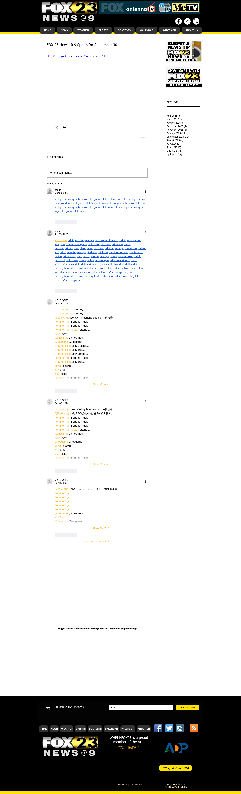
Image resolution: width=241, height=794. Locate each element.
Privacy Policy (124, 784)
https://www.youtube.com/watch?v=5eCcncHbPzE (76, 56)
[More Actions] (146, 191)
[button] (64, 30)
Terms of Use (136, 784)
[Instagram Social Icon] (180, 728)
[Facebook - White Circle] (178, 21)
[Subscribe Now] (187, 707)
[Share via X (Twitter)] (56, 127)
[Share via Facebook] (48, 127)
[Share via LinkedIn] (64, 127)
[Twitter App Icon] (169, 728)
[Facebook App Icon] (158, 728)
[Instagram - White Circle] (187, 21)
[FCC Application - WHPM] (175, 768)
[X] (196, 21)
